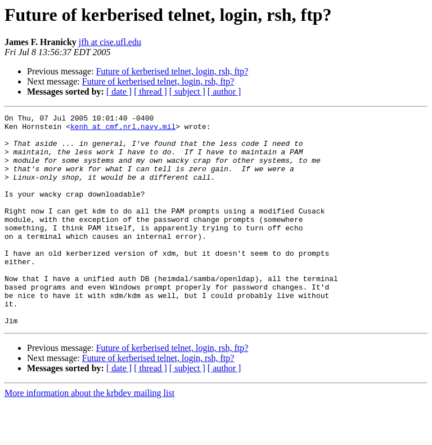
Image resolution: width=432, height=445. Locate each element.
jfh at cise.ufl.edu (110, 42)
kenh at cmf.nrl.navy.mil (123, 129)
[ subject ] (187, 91)
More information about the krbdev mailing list (89, 435)
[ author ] (224, 91)
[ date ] (119, 91)
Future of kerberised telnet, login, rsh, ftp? (172, 71)
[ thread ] (150, 91)
